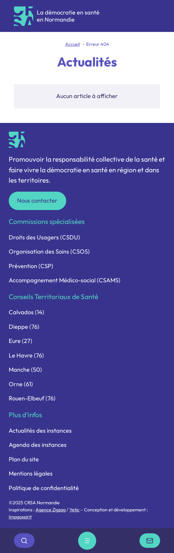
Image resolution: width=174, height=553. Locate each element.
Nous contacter (37, 200)
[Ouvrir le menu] (87, 541)
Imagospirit (20, 517)
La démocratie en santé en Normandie (68, 16)
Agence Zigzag (51, 510)
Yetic (74, 510)
